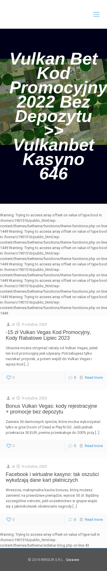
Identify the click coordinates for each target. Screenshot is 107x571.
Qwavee (72, 560)
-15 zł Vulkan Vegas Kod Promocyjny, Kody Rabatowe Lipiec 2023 (48, 335)
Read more (94, 377)
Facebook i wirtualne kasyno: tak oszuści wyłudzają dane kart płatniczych (52, 477)
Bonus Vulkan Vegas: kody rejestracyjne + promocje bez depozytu (51, 409)
